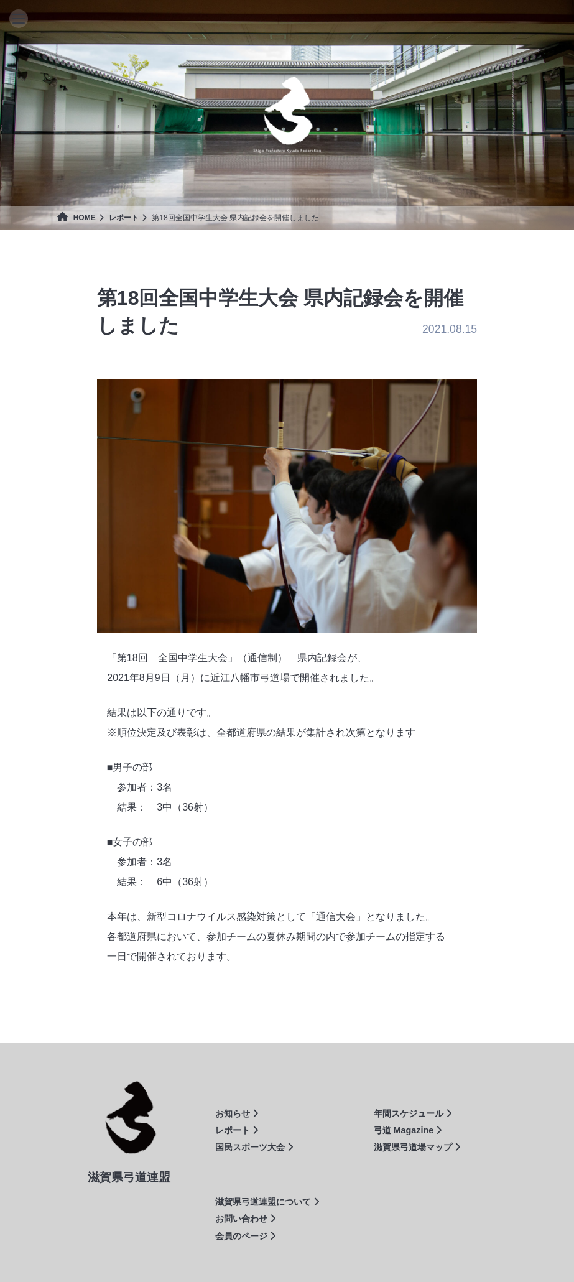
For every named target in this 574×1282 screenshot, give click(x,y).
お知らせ (236, 1113)
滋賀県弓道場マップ (417, 1147)
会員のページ (245, 1236)
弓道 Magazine (408, 1130)
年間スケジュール (412, 1113)
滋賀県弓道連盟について (267, 1202)
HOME (76, 217)
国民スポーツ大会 (254, 1147)
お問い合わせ (245, 1219)
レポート (124, 217)
